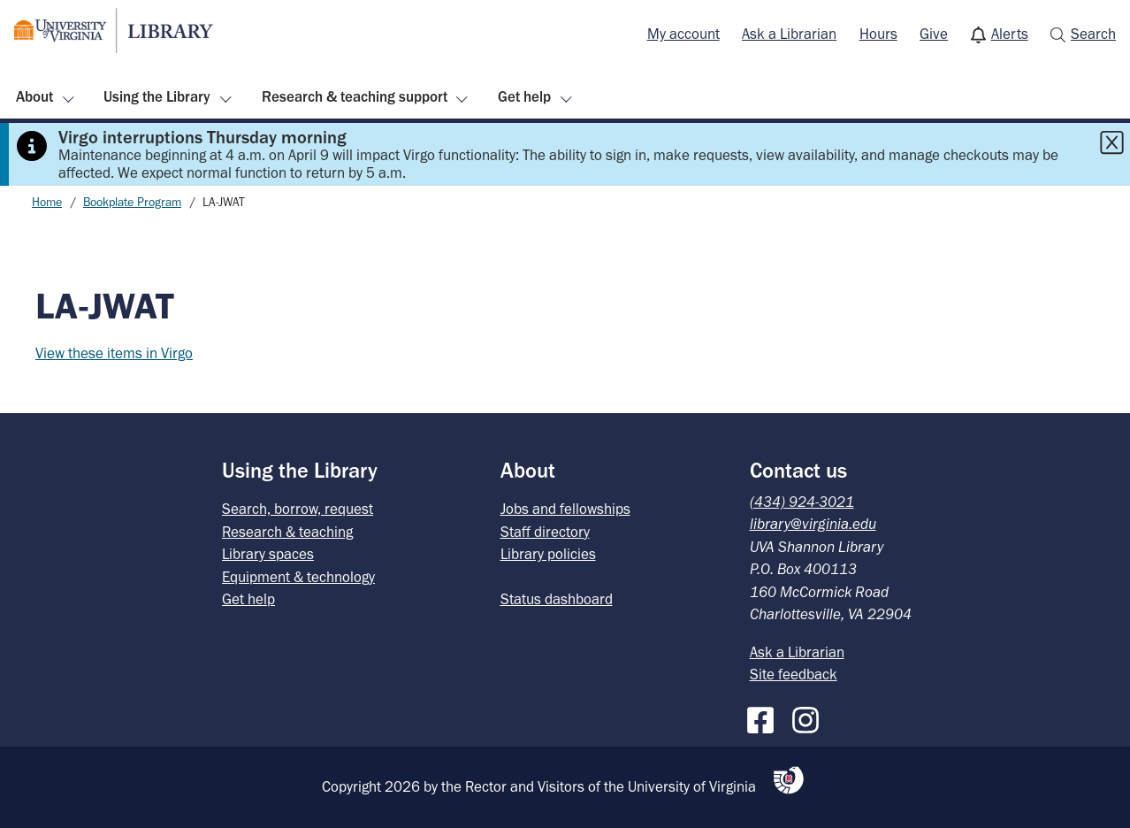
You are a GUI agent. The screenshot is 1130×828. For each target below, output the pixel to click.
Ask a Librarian (789, 33)
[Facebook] (765, 717)
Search (1093, 33)
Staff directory (545, 531)
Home (47, 202)
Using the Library (156, 96)
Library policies (548, 554)
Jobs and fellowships (565, 509)
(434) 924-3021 (802, 501)
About (34, 96)
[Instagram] (810, 717)
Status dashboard (556, 599)
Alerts (1009, 33)
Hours (878, 33)
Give (934, 33)
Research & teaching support (354, 96)
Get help (524, 96)
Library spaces (268, 554)
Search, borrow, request (297, 509)
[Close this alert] (1111, 142)
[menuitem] (683, 34)
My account (683, 33)
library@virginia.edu (813, 524)
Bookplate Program (132, 202)
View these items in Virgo (114, 353)
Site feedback (793, 674)
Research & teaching (287, 531)
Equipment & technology (298, 577)
